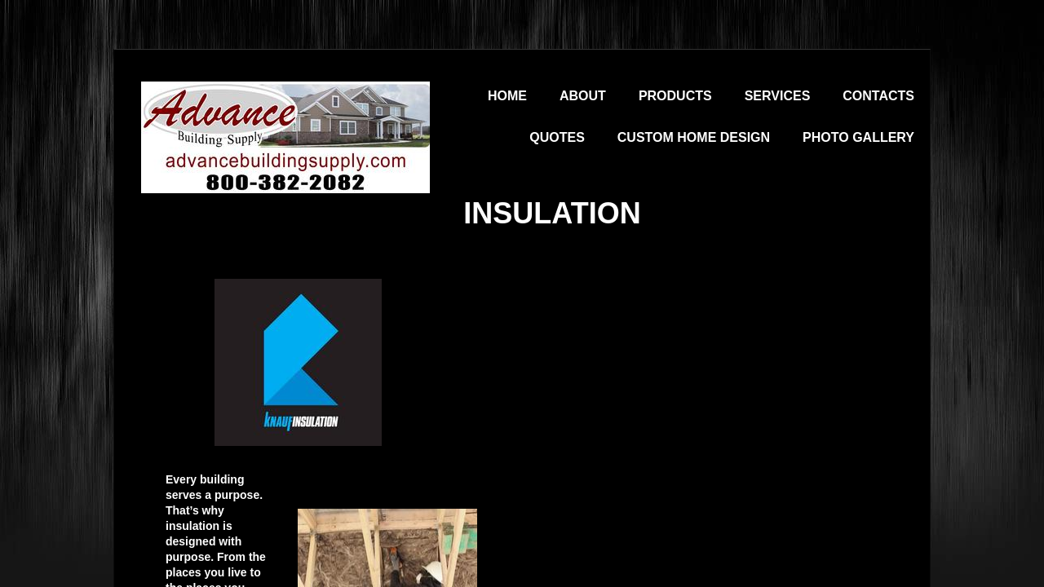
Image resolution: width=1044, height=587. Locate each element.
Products (675, 96)
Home (507, 96)
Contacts (878, 96)
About (583, 96)
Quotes (557, 137)
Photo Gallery (858, 137)
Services (778, 96)
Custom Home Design (693, 137)
